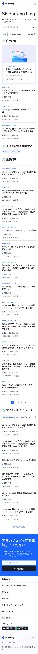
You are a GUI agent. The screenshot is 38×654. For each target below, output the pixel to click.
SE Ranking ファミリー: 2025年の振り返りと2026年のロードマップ (19, 173)
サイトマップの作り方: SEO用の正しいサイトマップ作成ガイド (19, 91)
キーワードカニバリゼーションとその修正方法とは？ (18, 248)
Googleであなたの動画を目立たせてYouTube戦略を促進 (17, 386)
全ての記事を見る (19, 527)
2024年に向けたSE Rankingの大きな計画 (19, 230)
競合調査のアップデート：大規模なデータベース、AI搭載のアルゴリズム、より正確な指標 (18, 268)
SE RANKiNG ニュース (17, 34)
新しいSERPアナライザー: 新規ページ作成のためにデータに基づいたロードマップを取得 (18, 326)
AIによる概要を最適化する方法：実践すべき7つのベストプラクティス (18, 191)
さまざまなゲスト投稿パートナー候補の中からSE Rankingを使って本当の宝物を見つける (18, 366)
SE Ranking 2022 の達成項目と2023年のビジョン (19, 287)
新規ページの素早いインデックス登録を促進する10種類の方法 (19, 70)
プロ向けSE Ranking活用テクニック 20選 (18, 110)
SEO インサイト (10, 66)
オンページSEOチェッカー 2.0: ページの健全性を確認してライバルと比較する (18, 346)
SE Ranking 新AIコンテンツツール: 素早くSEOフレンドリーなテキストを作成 (18, 130)
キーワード (6, 152)
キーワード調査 (16, 152)
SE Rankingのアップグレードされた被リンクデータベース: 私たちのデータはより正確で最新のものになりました (19, 211)
